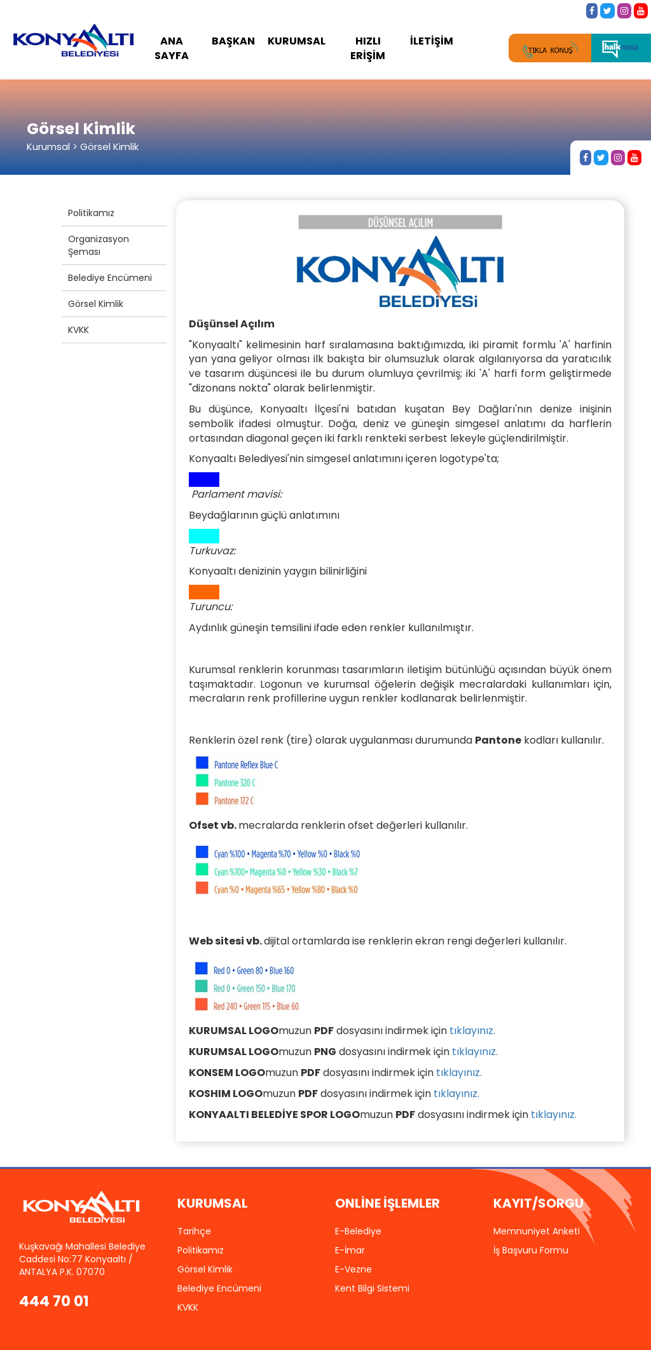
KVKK (78, 330)
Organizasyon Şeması (98, 245)
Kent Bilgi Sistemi (372, 1288)
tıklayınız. (472, 1030)
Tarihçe (194, 1231)
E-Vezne (353, 1269)
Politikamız (91, 213)
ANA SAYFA (171, 48)
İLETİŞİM (431, 41)
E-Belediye (358, 1231)
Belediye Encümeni (110, 277)
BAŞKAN (233, 41)
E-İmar (350, 1250)
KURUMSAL (297, 41)
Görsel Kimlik (95, 303)
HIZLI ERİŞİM (367, 48)
